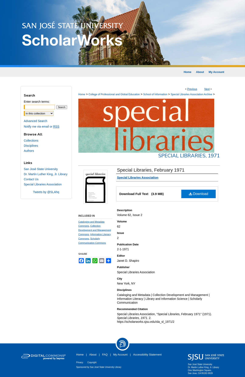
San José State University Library (105, 367)
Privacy (79, 362)
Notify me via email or (41, 126)
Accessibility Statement (147, 354)
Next (207, 89)
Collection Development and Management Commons (94, 230)
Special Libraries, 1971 (189, 155)
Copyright (91, 362)
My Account (120, 354)
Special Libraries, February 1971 (150, 170)
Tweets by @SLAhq (46, 192)
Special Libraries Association (43, 184)
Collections (31, 140)
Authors (29, 150)
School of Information (155, 94)
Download (198, 194)
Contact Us (31, 179)
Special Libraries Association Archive (191, 94)
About (92, 354)
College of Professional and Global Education (114, 94)
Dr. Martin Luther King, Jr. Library (45, 174)
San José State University (41, 169)
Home (81, 94)
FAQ (105, 354)
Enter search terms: (37, 101)
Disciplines (31, 145)
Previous (192, 89)
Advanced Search (35, 121)
